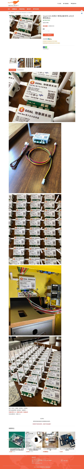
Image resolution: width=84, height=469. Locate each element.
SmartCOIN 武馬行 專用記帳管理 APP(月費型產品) (23, 12)
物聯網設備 (14, 9)
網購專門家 (42, 467)
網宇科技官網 (36, 9)
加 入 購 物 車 (48, 34)
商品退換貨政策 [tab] (20, 69)
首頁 (9, 9)
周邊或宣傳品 (22, 9)
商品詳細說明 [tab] (12, 69)
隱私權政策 (47, 467)
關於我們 (29, 9)
